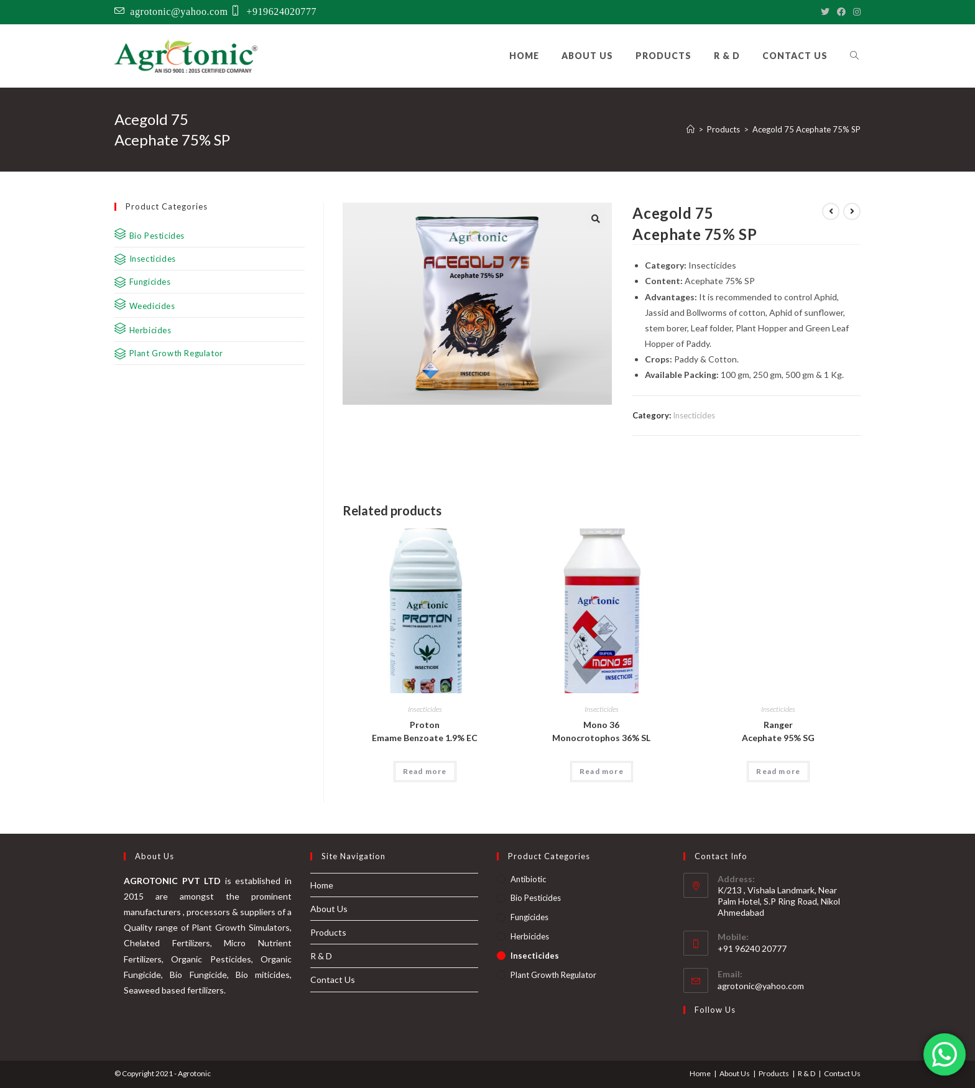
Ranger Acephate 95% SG (778, 731)
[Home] (690, 129)
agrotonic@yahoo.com (179, 11)
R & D (321, 956)
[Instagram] (855, 12)
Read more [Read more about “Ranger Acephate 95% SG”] (778, 771)
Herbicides (530, 936)
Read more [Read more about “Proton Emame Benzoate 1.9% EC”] (425, 771)
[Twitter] (825, 12)
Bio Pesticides (536, 898)
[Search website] (854, 56)
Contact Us (332, 979)
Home (321, 885)
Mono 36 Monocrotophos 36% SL (601, 731)
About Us (329, 908)
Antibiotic (528, 879)
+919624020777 (281, 11)
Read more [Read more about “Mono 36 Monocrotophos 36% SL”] (602, 771)
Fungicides (529, 917)
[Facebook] (841, 12)
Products (328, 932)
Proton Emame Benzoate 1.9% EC (425, 731)
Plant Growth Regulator (553, 975)
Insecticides (694, 415)
